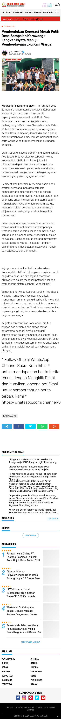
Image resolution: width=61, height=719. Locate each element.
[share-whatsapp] (42, 426)
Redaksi (9, 707)
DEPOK (5, 667)
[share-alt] (7, 426)
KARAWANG (18, 12)
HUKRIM (37, 12)
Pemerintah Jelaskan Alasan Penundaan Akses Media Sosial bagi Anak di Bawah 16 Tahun (24, 630)
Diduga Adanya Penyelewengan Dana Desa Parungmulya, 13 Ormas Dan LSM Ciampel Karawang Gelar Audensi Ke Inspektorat (24, 578)
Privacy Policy (42, 707)
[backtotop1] (58, 716)
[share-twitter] (30, 426)
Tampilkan (53, 519)
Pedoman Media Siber (24, 707)
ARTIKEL (35, 658)
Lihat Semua (30, 535)
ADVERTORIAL (8, 658)
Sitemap (30, 710)
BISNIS (5, 663)
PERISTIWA (7, 684)
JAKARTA (6, 671)
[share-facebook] (19, 426)
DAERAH (28, 12)
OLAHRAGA (7, 680)
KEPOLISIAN (48, 12)
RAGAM (34, 684)
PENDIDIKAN (36, 680)
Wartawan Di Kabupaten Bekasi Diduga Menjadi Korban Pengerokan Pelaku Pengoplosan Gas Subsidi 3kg (24, 612)
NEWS (8, 12)
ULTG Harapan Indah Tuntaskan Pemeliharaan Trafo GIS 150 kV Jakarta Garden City (21, 594)
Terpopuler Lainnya (30, 642)
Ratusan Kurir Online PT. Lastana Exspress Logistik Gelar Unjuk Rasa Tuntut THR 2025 (23, 558)
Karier (52, 707)
